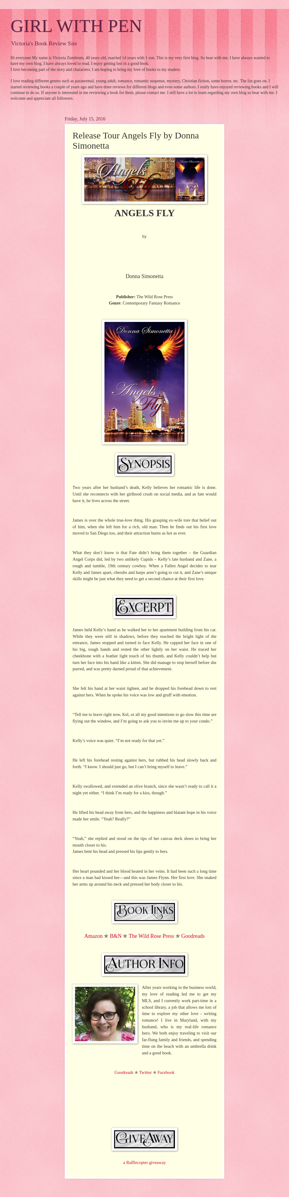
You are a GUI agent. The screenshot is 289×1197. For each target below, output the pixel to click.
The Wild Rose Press (151, 936)
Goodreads (193, 936)
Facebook (165, 1072)
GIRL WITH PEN (76, 26)
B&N (116, 936)
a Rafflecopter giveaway (144, 1162)
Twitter (145, 1072)
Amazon (93, 936)
